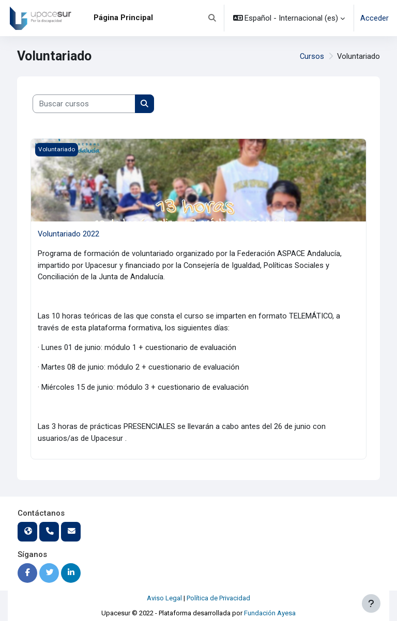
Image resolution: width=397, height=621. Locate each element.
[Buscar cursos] (84, 103)
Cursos (312, 56)
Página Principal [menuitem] (123, 17)
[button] (212, 18)
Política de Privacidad (218, 598)
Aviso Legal (164, 598)
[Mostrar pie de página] (371, 603)
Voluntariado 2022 (68, 233)
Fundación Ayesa (270, 613)
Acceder (374, 18)
